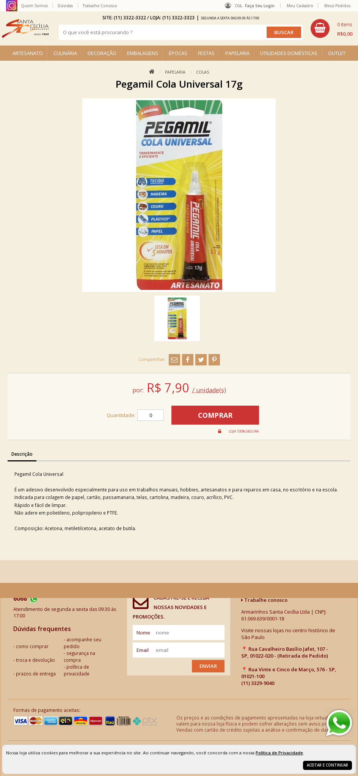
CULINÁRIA (65, 53)
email (143, 650)
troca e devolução (35, 660)
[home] (25, 28)
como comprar (32, 646)
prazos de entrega (36, 674)
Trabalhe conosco (264, 600)
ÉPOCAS (178, 53)
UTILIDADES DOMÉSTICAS (288, 53)
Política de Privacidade (279, 753)
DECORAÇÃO (102, 53)
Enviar (208, 666)
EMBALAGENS (142, 53)
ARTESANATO (28, 53)
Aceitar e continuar (327, 765)
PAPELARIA (237, 53)
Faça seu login (260, 5)
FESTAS (206, 53)
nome (143, 632)
